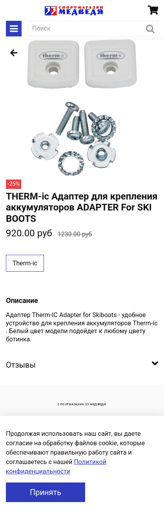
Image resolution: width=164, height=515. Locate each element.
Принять (45, 492)
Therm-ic (25, 263)
